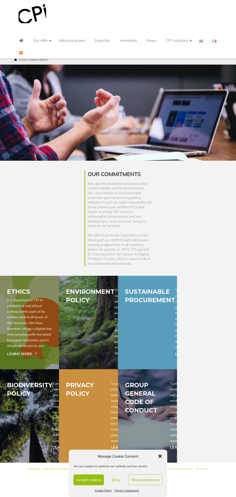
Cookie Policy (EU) (177, 469)
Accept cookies (88, 480)
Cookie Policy (103, 490)
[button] (159, 456)
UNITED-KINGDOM (58, 469)
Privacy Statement (126, 490)
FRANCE (34, 469)
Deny (116, 480)
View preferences (145, 480)
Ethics (202, 469)
